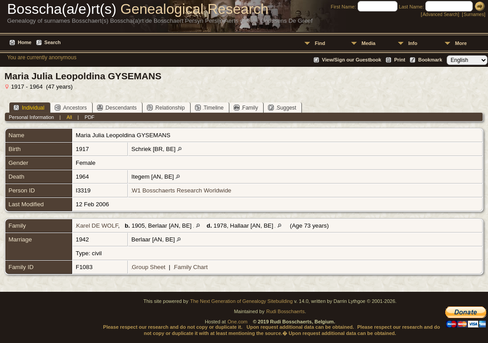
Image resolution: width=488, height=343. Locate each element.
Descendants (117, 107)
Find (320, 43)
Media (368, 43)
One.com (238, 321)
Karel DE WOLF (97, 225)
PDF (89, 117)
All (69, 117)
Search (53, 42)
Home (25, 42)
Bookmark (430, 59)
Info (412, 43)
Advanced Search (440, 14)
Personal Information (31, 117)
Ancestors (71, 107)
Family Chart (191, 267)
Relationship (166, 107)
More (461, 43)
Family (246, 107)
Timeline (209, 107)
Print (399, 59)
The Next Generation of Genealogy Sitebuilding (241, 301)
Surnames (474, 14)
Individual (29, 107)
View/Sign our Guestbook (351, 59)
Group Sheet (149, 267)
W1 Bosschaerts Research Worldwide (181, 190)
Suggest (282, 107)
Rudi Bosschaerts (285, 311)
